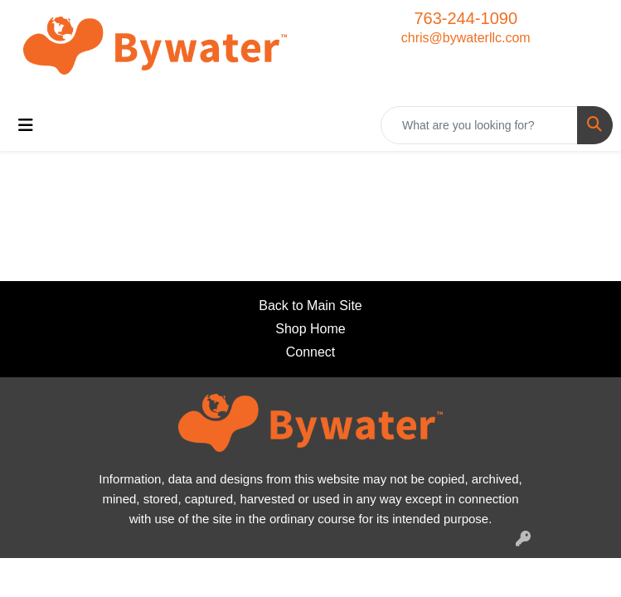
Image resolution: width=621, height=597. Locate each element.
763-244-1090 (465, 18)
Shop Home (310, 329)
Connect (311, 352)
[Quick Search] (479, 125)
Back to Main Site (310, 305)
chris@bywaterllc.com (466, 38)
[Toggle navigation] (25, 125)
